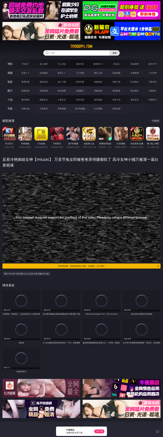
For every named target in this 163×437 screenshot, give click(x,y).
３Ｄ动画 (80, 72)
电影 (10, 81)
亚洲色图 (44, 90)
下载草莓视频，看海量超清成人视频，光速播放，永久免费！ (108, 266)
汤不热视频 (80, 108)
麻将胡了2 (98, 64)
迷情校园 (98, 99)
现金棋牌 (135, 64)
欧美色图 (62, 90)
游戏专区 (80, 64)
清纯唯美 (116, 90)
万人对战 (62, 64)
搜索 (115, 53)
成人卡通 (62, 81)
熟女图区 (135, 90)
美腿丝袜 (98, 90)
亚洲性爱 (25, 81)
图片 (10, 90)
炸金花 (116, 64)
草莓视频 (62, 108)
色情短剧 (116, 108)
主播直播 (135, 72)
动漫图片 (80, 90)
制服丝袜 (98, 81)
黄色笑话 (135, 99)
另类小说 (116, 99)
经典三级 (116, 81)
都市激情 (25, 99)
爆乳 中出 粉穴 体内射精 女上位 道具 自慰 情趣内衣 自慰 (26, 273)
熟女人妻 (98, 72)
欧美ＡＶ (62, 72)
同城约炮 (25, 108)
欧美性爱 (80, 81)
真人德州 (44, 64)
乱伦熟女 (135, 81)
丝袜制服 (116, 72)
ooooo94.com (81, 46)
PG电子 (25, 64)
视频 (10, 73)
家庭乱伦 (44, 99)
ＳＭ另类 (153, 72)
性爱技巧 (153, 99)
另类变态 (153, 81)
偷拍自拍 (44, 81)
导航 (10, 108)
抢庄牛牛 (153, 64)
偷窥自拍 (25, 90)
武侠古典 (80, 99)
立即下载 (99, 431)
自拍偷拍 (44, 72)
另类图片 (153, 90)
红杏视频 (98, 108)
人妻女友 (62, 99)
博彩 (10, 64)
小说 (10, 99)
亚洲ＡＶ (25, 72)
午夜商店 (44, 108)
